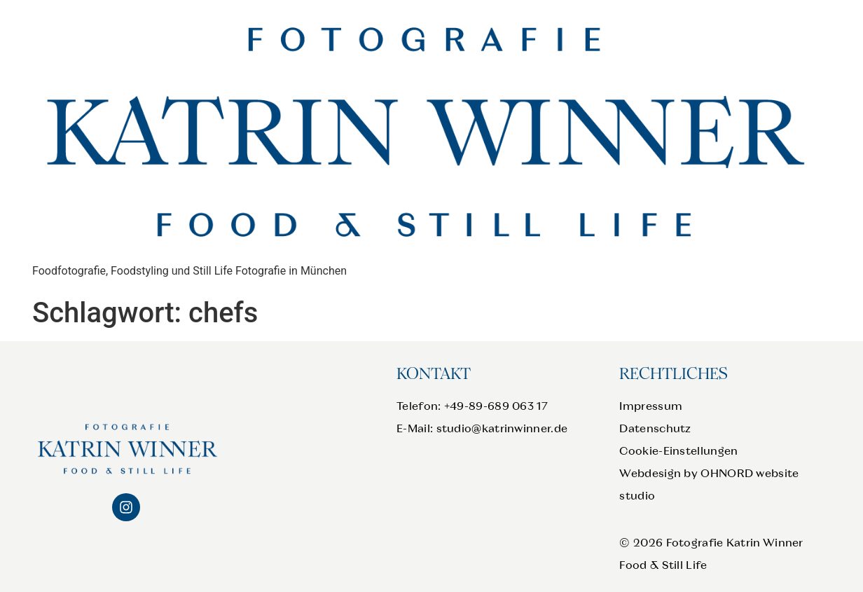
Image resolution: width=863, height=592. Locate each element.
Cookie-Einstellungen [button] (678, 450)
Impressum (650, 406)
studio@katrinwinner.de (502, 428)
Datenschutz (655, 428)
